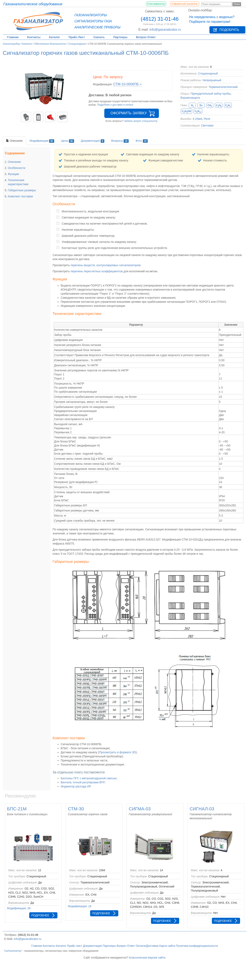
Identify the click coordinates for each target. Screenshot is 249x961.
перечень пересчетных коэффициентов (97, 271)
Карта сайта (167, 945)
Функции (13, 174)
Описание (14, 140)
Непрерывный (212, 80)
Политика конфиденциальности (197, 945)
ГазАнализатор (12, 950)
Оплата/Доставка (147, 945)
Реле (207, 118)
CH (209, 105)
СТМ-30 (76, 808)
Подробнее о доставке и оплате (115, 104)
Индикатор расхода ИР (76, 786)
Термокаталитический (223, 87)
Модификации (42, 141)
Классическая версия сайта (147, 957)
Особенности (16, 168)
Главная (13, 37)
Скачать (99, 37)
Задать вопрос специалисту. (141, 121)
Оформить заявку (128, 113)
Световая (207, 125)
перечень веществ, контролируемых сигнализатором (105, 265)
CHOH (186, 111)
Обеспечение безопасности (50, 43)
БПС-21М (17, 808)
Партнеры (120, 37)
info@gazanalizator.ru (165, 29)
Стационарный (208, 73)
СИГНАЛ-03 (202, 808)
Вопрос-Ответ (146, 37)
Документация (92, 141)
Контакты (33, 37)
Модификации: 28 (19, 908)
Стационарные (77, 43)
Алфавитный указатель (184, 3)
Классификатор (156, 3)
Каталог (54, 37)
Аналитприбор (11, 43)
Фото (142, 141)
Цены (67, 141)
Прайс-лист (74, 945)
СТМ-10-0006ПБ (127, 84)
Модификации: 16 (80, 906)
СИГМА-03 (140, 808)
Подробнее (40, 915)
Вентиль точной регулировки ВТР (83, 782)
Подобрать (229, 29)
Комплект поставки (20, 196)
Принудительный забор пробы (211, 93)
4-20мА (197, 118)
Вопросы (120, 141)
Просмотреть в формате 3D (117, 752)
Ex (201, 105)
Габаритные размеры (22, 190)
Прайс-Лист (77, 37)
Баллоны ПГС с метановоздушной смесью (88, 778)
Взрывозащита (190, 97)
